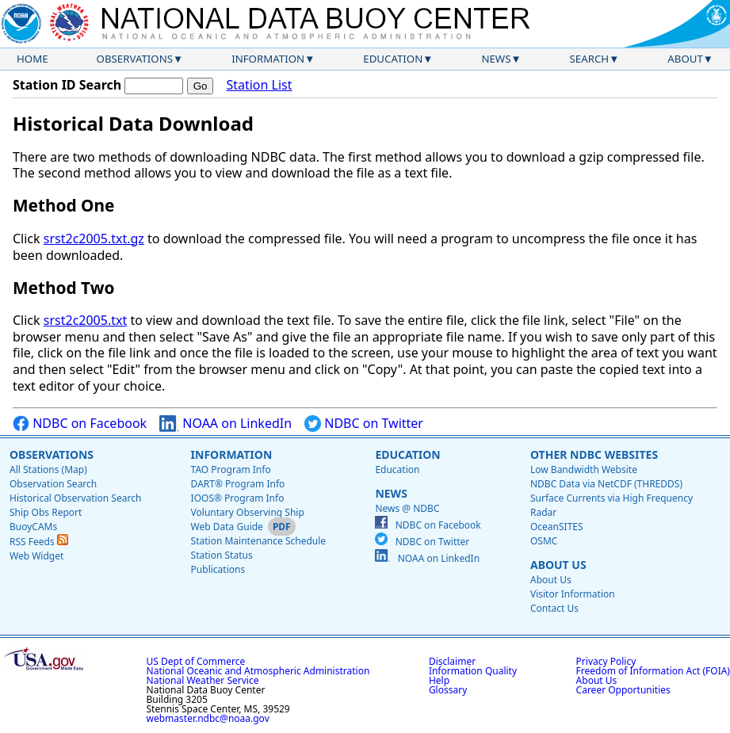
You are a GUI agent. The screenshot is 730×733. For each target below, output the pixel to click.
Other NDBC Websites (594, 454)
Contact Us (554, 608)
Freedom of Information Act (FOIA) (653, 671)
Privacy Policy (606, 661)
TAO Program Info (231, 469)
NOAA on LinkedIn (225, 423)
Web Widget (36, 556)
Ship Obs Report (46, 512)
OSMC (543, 541)
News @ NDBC (407, 508)
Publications (218, 569)
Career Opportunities (623, 690)
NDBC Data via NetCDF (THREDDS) (606, 484)
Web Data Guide (227, 526)
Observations (135, 59)
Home (32, 59)
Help (439, 680)
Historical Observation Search (75, 498)
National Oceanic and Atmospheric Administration (258, 671)
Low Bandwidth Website (583, 469)
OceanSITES (556, 526)
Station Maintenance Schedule (259, 541)
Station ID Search (67, 85)
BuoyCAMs (33, 526)
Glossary (448, 690)
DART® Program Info (238, 484)
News (495, 59)
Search (590, 59)
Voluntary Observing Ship (247, 512)
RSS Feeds (39, 541)
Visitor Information (572, 594)
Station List (259, 85)
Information (267, 59)
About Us (558, 564)
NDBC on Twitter (363, 423)
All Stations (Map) (48, 469)
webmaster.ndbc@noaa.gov (208, 718)
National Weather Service (203, 680)
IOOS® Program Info (238, 498)
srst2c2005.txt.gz (94, 238)
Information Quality (473, 671)
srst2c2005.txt (85, 320)
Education (392, 59)
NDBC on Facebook (80, 423)
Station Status (222, 555)
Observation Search (53, 484)
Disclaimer (452, 661)
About (685, 59)
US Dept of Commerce (196, 661)
